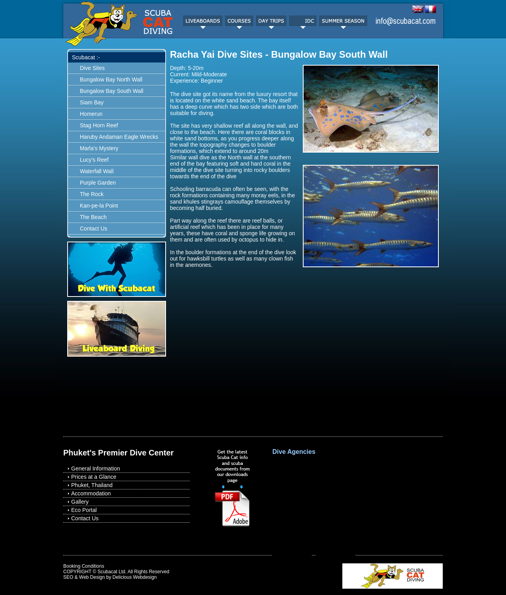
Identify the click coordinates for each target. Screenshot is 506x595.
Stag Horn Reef (99, 125)
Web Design (92, 577)
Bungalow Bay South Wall (111, 91)
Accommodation (91, 493)
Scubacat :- (86, 57)
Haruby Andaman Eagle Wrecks (119, 137)
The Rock (92, 194)
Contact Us (93, 228)
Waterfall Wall (96, 171)
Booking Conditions (83, 566)
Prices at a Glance (93, 477)
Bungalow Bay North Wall (111, 79)
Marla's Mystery (99, 148)
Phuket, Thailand (92, 485)
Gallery (80, 502)
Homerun (91, 114)
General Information (95, 468)
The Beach (93, 217)
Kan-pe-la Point (99, 205)
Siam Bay (92, 102)
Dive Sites (92, 68)
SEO (68, 577)
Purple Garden (98, 182)
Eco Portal (84, 510)
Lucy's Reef (94, 160)
